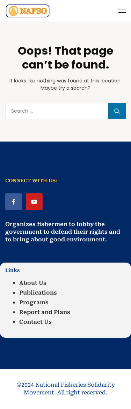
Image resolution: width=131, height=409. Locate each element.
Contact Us (35, 322)
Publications (38, 292)
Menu (122, 10)
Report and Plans (44, 312)
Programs (34, 302)
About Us (32, 283)
